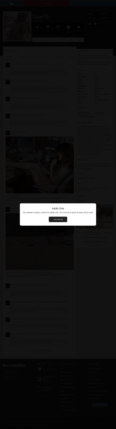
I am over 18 (58, 219)
